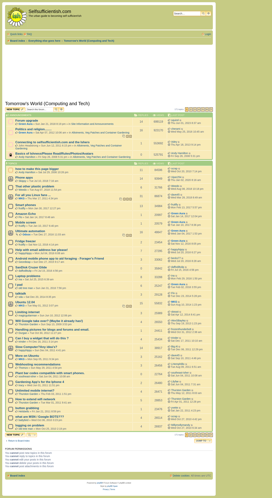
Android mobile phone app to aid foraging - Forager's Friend (59, 258)
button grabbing (27, 408)
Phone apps (24, 177)
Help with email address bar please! (41, 250)
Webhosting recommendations (37, 364)
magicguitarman (28, 315)
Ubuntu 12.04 (25, 302)
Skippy (22, 180)
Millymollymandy (180, 425)
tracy (21, 385)
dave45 (175, 194)
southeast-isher (27, 376)
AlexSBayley (178, 320)
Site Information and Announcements (92, 123)
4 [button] (198, 109)
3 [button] (195, 109)
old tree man (26, 288)
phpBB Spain (112, 486)
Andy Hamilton (27, 156)
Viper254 (176, 177)
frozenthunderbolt (181, 329)
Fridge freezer (25, 241)
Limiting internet (27, 312)
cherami (175, 128)
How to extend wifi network (35, 399)
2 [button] (191, 109)
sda (21, 296)
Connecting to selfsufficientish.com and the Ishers (52, 142)
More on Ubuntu (27, 355)
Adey (174, 141)
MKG (22, 198)
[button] (211, 109)
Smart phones (25, 205)
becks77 (176, 258)
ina (20, 279)
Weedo (23, 189)
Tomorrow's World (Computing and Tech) (47, 103)
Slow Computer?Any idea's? (36, 347)
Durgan (23, 333)
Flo (20, 217)
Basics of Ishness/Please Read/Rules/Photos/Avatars (54, 153)
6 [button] (207, 109)
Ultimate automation (30, 231)
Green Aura (25, 123)
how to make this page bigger (37, 169)
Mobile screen (25, 222)
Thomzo (23, 367)
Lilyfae (175, 381)
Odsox (27, 234)
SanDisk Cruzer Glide (31, 267)
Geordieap (25, 261)
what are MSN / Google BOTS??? (39, 416)
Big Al (174, 346)
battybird (23, 420)
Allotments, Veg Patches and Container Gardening (100, 132)
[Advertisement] (109, 72)
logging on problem (29, 425)
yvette (174, 407)
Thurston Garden (28, 324)
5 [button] (202, 109)
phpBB (99, 483)
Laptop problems (27, 276)
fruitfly (22, 208)
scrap (174, 168)
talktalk (20, 293)
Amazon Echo (25, 214)
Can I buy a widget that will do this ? (42, 338)
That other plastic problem (34, 186)
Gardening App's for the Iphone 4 (39, 382)
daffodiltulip (25, 270)
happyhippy (25, 253)
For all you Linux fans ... (33, 195)
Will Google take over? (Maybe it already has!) (49, 321)
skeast (175, 311)
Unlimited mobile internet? (34, 390)
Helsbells (24, 411)
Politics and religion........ (33, 129)
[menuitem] (27, 34)
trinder (22, 341)
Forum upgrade (26, 120)
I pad (19, 284)
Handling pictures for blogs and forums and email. (52, 329)
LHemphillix (178, 364)
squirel (175, 120)
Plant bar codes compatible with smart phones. (50, 373)
